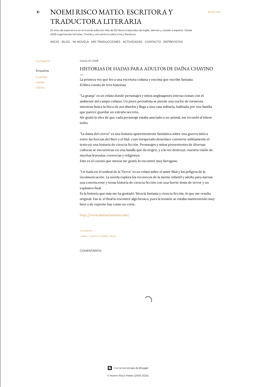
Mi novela (81, 42)
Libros (40, 87)
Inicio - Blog (60, 42)
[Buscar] (214, 12)
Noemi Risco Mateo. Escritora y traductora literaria (111, 16)
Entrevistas (173, 42)
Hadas (40, 82)
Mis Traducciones (105, 42)
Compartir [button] (43, 61)
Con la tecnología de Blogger (128, 368)
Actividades (132, 42)
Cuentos (41, 77)
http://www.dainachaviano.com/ (105, 215)
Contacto (153, 42)
